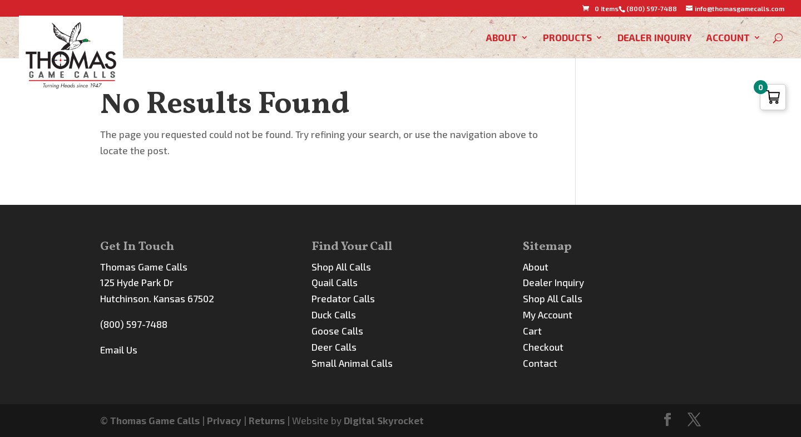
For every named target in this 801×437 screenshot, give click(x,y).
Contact (540, 363)
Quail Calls (335, 282)
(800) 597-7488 (133, 324)
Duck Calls (334, 314)
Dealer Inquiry (654, 38)
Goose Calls (337, 330)
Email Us (118, 349)
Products (567, 38)
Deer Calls (334, 346)
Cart (532, 330)
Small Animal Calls (352, 363)
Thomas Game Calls (155, 420)
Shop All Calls (341, 266)
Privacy (224, 420)
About (501, 38)
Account (728, 38)
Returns (267, 420)
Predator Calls (343, 298)
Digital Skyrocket (384, 420)
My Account (547, 314)
